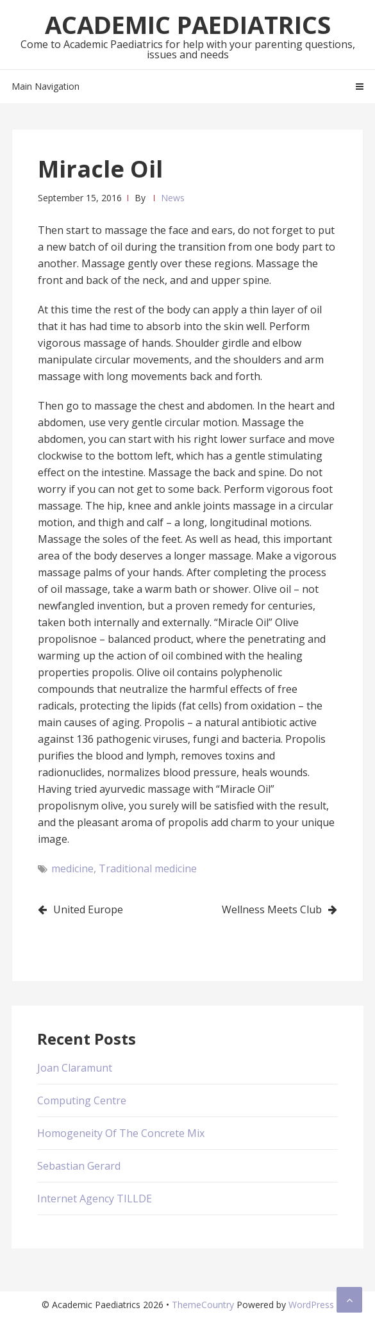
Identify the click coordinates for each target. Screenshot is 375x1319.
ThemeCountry (203, 1304)
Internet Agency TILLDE (94, 1198)
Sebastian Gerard (79, 1166)
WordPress (311, 1304)
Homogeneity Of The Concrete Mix (120, 1133)
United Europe (88, 909)
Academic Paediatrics (188, 24)
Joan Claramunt (74, 1068)
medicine (72, 868)
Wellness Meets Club (272, 909)
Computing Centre (81, 1100)
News (173, 198)
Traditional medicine (148, 868)
